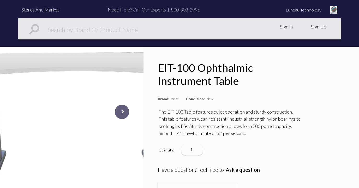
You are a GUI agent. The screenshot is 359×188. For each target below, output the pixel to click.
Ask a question (243, 170)
